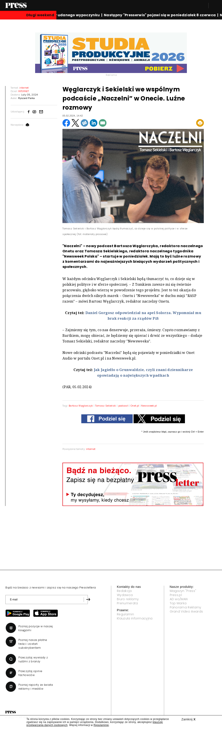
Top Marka (178, 603)
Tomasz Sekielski (105, 405)
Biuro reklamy (128, 599)
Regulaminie (101, 725)
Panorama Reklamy (185, 607)
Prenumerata (127, 603)
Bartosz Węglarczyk (81, 405)
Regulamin (125, 614)
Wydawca (125, 595)
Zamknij (188, 719)
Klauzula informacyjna (135, 618)
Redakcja (124, 591)
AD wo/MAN (179, 599)
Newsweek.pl (149, 405)
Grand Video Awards (186, 611)
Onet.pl (135, 405)
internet (91, 449)
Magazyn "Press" (183, 591)
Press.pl (176, 595)
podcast (123, 405)
